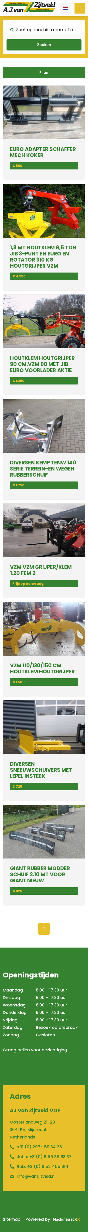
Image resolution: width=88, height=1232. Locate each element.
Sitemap (11, 1219)
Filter (44, 72)
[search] (44, 37)
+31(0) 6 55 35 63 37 (50, 1157)
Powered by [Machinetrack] (54, 1219)
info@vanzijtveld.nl (36, 1176)
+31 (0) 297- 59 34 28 (39, 1147)
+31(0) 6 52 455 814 (47, 1166)
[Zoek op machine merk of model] (44, 30)
